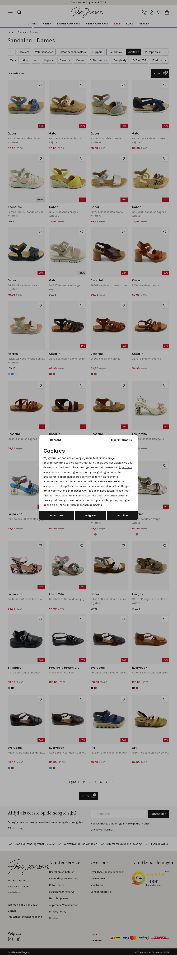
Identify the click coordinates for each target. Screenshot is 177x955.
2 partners (125, 467)
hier (93, 495)
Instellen (122, 515)
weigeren (90, 515)
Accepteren (56, 515)
